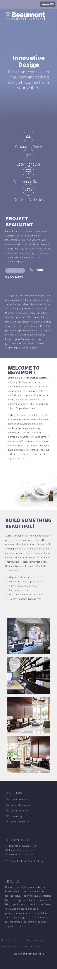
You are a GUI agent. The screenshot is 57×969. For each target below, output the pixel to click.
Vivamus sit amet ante (32, 946)
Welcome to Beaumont (24, 370)
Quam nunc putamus (35, 940)
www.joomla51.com (28, 854)
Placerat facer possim (11, 940)
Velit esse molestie (10, 946)
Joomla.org (16, 816)
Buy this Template (20, 821)
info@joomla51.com (26, 849)
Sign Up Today (15, 270)
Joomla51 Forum (19, 810)
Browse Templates (20, 804)
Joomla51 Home (19, 799)
